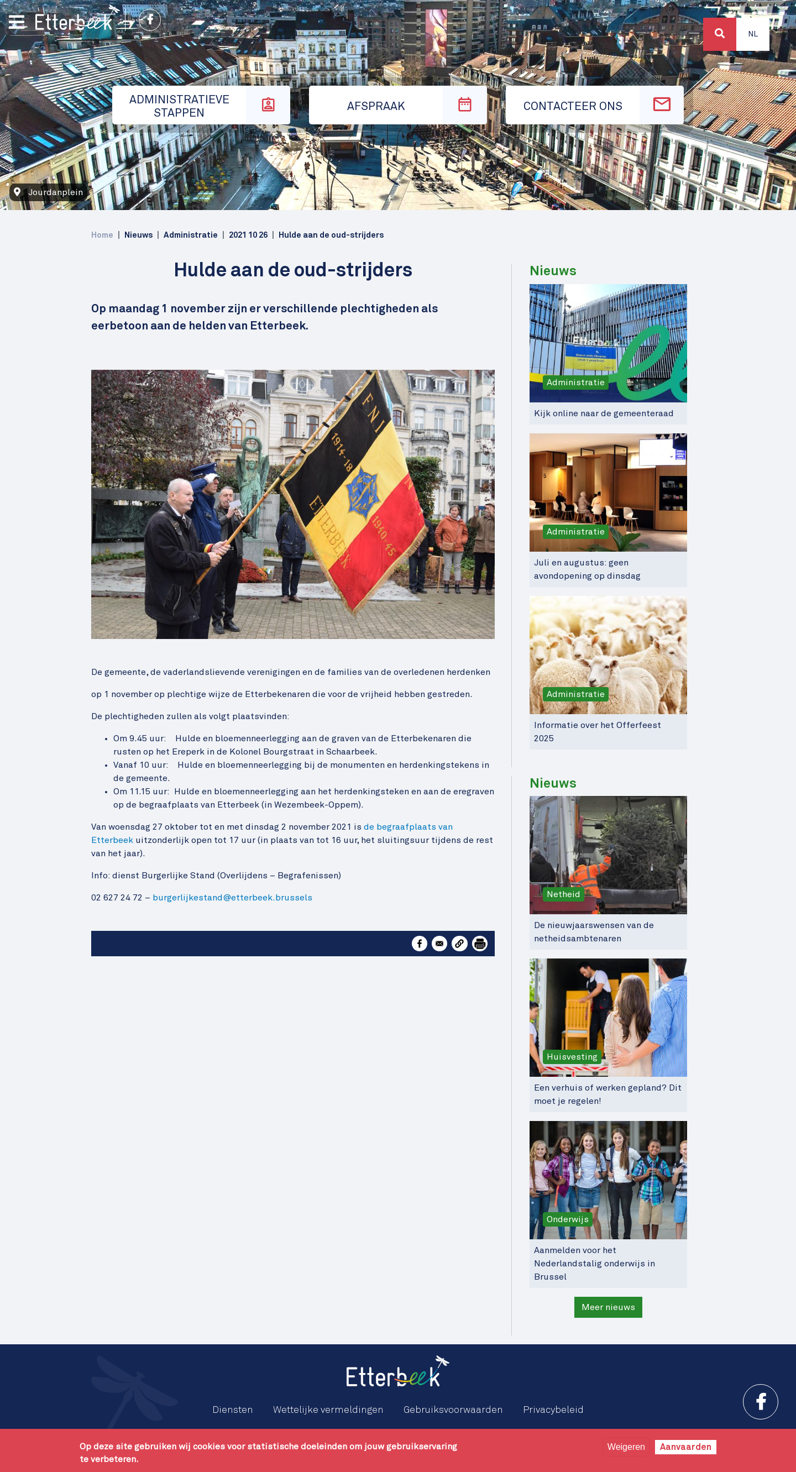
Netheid (563, 894)
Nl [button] (753, 34)
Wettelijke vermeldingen (328, 1410)
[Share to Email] (439, 943)
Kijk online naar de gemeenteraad (604, 413)
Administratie (576, 382)
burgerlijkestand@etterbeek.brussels (232, 897)
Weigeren (626, 1447)
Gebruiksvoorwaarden (453, 1410)
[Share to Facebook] (419, 943)
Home (102, 235)
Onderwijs (568, 1219)
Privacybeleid (553, 1410)
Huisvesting (572, 1056)
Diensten (232, 1410)
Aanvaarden (685, 1447)
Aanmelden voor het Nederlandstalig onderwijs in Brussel (594, 1263)
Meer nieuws (608, 1307)
